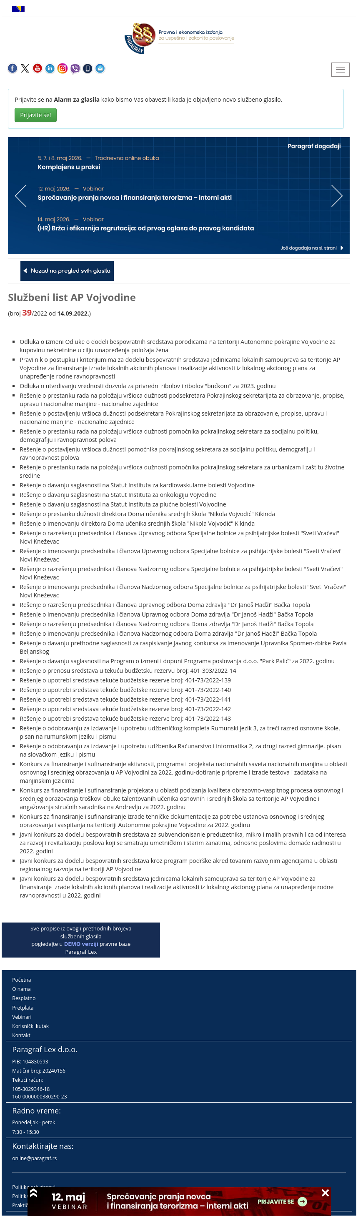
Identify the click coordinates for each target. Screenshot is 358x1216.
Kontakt (21, 1035)
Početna (21, 979)
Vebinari (21, 1016)
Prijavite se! (35, 115)
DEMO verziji (81, 944)
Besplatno (23, 998)
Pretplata (22, 1007)
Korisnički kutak (30, 1026)
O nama (21, 989)
